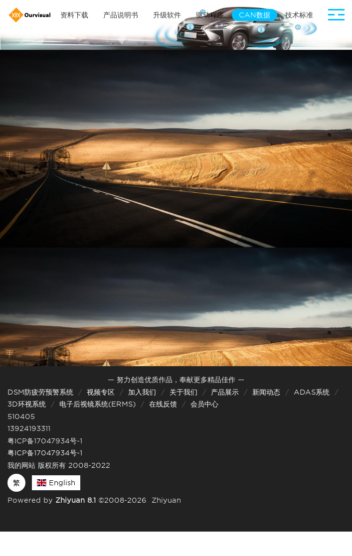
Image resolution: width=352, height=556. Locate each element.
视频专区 (101, 392)
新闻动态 (266, 392)
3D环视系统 (26, 404)
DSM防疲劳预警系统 (40, 392)
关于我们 (183, 392)
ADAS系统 (312, 392)
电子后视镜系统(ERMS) (97, 404)
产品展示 (225, 392)
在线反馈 (163, 404)
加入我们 (142, 392)
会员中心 (204, 404)
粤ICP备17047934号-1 (44, 453)
